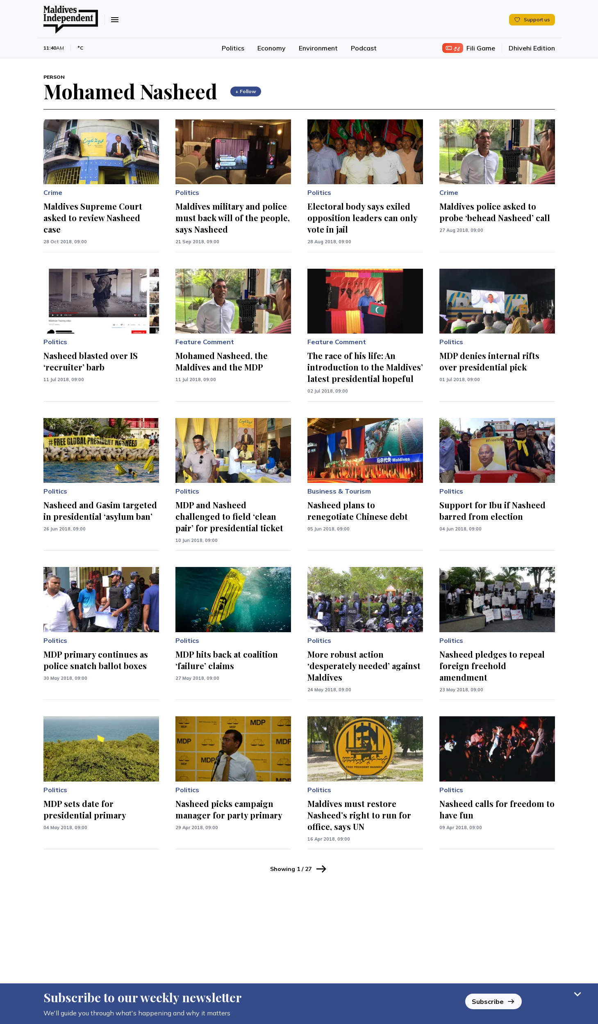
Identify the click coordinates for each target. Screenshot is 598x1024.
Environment (318, 48)
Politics (233, 48)
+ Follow (245, 91)
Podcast (364, 48)
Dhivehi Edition (532, 48)
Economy (271, 48)
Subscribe (493, 998)
